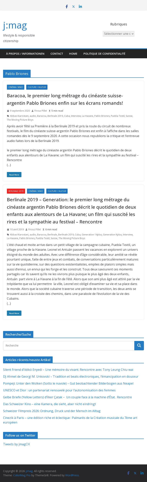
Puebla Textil (118, 116)
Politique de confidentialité (104, 53)
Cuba (67, 116)
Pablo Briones (102, 116)
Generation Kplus (112, 234)
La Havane (87, 116)
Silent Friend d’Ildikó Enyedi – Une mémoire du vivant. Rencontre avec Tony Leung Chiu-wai (68, 370)
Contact (57, 53)
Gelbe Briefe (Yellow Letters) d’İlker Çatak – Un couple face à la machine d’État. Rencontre (67, 397)
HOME (73, 53)
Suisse (129, 116)
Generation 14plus (92, 234)
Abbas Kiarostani (19, 116)
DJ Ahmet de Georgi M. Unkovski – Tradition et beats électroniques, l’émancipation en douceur (70, 376)
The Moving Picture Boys (20, 119)
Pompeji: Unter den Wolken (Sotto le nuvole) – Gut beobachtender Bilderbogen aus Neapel (68, 383)
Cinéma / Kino (15, 87)
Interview (76, 116)
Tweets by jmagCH (16, 444)
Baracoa (41, 116)
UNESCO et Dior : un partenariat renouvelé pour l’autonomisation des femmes (59, 390)
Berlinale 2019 (55, 116)
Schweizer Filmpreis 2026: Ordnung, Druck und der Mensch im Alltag (51, 411)
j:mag (15, 25)
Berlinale (52, 234)
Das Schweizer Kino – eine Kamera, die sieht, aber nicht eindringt (49, 404)
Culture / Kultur (37, 87)
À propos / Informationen (25, 53)
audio (33, 116)
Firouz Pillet (40, 110)
